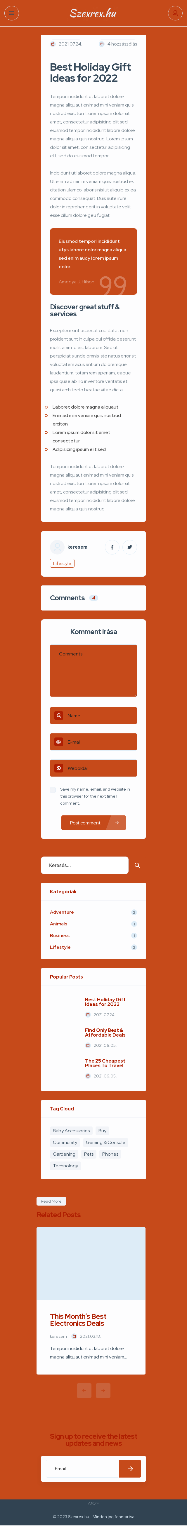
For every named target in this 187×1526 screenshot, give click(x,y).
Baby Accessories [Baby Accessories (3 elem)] (71, 1131)
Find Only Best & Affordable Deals (105, 1032)
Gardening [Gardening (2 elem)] (64, 1154)
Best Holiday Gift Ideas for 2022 (105, 1002)
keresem (77, 547)
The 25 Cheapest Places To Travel (105, 1063)
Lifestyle (62, 563)
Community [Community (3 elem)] (65, 1142)
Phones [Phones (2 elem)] (110, 1154)
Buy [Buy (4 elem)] (102, 1131)
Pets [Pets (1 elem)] (89, 1154)
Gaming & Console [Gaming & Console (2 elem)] (105, 1142)
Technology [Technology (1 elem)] (65, 1166)
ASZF (93, 1504)
